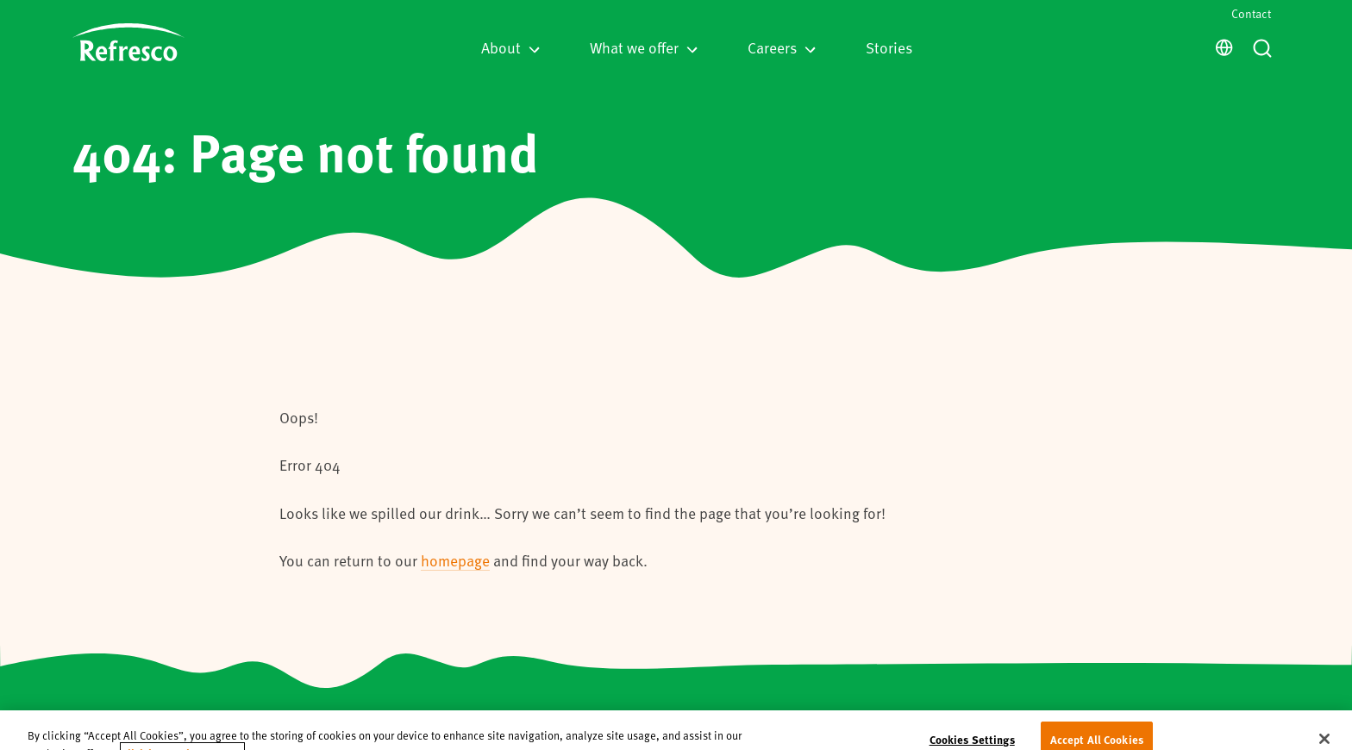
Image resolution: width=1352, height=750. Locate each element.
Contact (1251, 13)
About (510, 47)
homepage (455, 560)
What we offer (644, 47)
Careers (782, 47)
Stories (889, 47)
